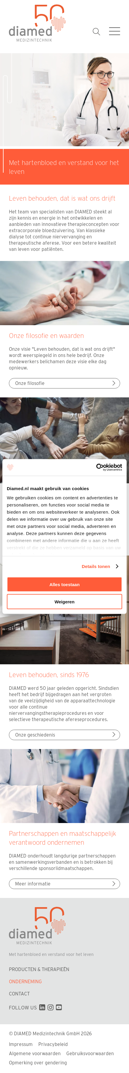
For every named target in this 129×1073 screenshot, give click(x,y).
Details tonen (96, 566)
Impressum (21, 1044)
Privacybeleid (53, 1044)
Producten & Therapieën (39, 969)
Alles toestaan (64, 584)
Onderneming (25, 981)
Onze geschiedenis (66, 734)
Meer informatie (66, 883)
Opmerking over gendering (38, 1062)
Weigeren (64, 601)
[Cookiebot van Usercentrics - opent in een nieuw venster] (96, 467)
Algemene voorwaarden (35, 1053)
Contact (19, 993)
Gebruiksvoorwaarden (90, 1053)
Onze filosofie (66, 383)
